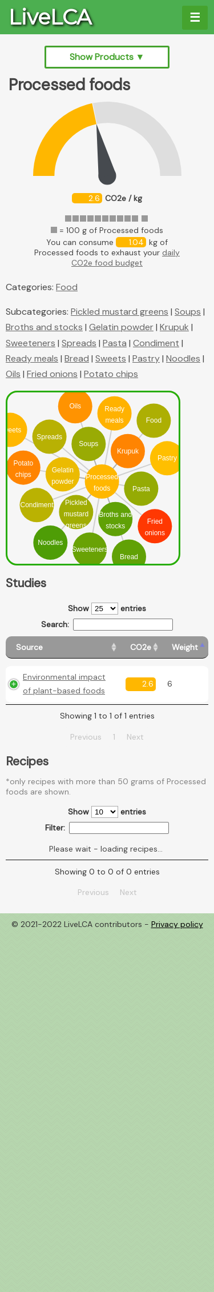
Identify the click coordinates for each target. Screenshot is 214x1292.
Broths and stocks (44, 327)
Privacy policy (177, 924)
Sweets (110, 358)
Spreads (79, 343)
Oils (13, 374)
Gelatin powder (121, 327)
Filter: (107, 828)
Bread (76, 358)
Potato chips (111, 374)
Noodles (183, 358)
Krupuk (174, 327)
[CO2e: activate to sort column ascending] (140, 647)
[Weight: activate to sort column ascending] (184, 647)
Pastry (146, 358)
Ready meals (32, 358)
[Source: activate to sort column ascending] (63, 647)
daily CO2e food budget (125, 257)
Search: (107, 625)
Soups (188, 312)
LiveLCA (50, 17)
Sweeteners (30, 343)
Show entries (107, 609)
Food (67, 287)
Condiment (156, 343)
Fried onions (52, 374)
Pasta (115, 343)
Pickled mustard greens (119, 312)
